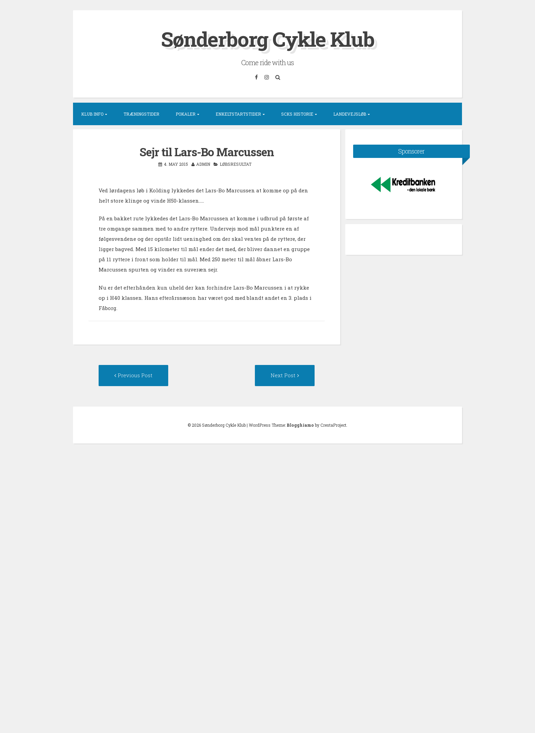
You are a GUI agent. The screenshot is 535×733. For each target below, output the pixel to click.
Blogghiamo (300, 425)
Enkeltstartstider (238, 114)
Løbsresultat (235, 164)
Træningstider (141, 114)
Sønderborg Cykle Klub (267, 38)
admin (203, 164)
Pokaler (186, 114)
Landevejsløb (349, 114)
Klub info (92, 114)
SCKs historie (297, 114)
